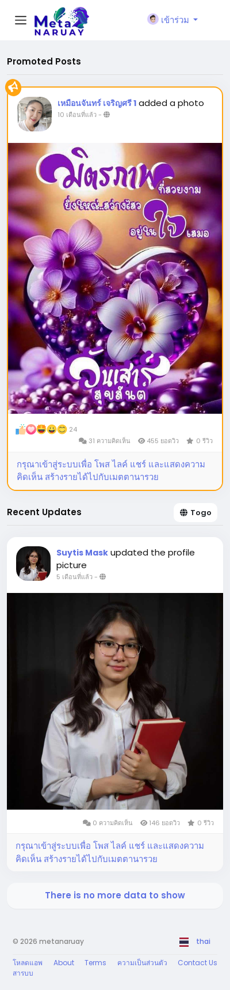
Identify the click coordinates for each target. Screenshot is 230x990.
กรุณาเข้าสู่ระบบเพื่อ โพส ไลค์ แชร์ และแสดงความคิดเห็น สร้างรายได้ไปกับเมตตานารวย (111, 470)
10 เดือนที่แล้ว (77, 114)
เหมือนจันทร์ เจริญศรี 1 (96, 103)
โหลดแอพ (28, 963)
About (63, 963)
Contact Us (197, 963)
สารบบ (23, 973)
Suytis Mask (82, 552)
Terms (95, 963)
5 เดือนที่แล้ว (74, 576)
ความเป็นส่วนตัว (142, 963)
